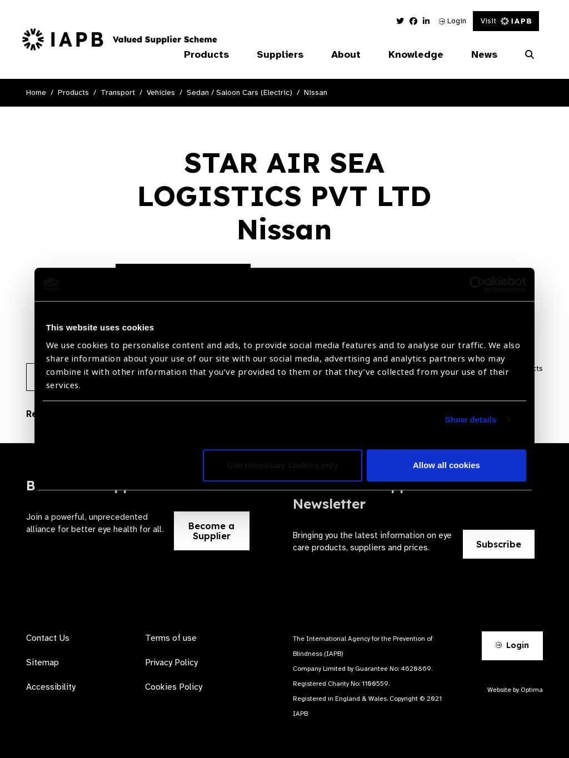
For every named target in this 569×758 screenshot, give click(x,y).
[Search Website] (529, 55)
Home (36, 92)
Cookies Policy (173, 686)
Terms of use (171, 638)
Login (452, 21)
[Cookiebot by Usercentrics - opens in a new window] (477, 284)
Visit (506, 21)
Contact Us (47, 638)
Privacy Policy (171, 662)
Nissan (315, 92)
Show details (471, 419)
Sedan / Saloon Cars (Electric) (239, 92)
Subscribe (498, 544)
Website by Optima (515, 690)
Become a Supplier (211, 530)
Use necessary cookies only (282, 465)
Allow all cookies (446, 465)
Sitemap (42, 662)
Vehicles (161, 92)
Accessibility (51, 686)
